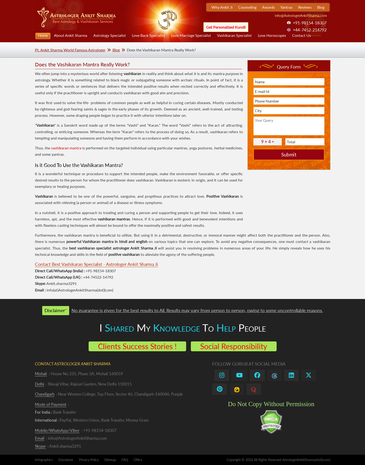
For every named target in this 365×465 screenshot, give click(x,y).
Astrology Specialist (109, 35)
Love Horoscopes (272, 35)
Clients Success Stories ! (137, 346)
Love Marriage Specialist (191, 35)
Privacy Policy (89, 460)
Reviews (305, 7)
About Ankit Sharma (70, 35)
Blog (320, 7)
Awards (268, 7)
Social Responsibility (233, 346)
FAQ (125, 460)
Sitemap (110, 460)
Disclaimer (65, 460)
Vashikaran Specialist (234, 35)
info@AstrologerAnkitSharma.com (301, 15)
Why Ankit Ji (222, 7)
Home (43, 35)
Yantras (286, 7)
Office (138, 460)
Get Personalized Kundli (226, 27)
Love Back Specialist (148, 35)
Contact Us (301, 35)
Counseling (247, 7)
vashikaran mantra (66, 148)
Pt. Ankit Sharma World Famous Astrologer (70, 50)
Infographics (44, 460)
